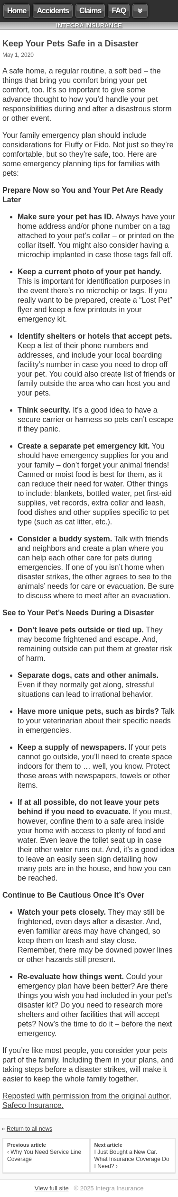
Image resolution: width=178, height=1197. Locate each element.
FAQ (119, 11)
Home (16, 11)
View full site (52, 1188)
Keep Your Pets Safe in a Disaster (70, 43)
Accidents (52, 11)
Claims (90, 11)
